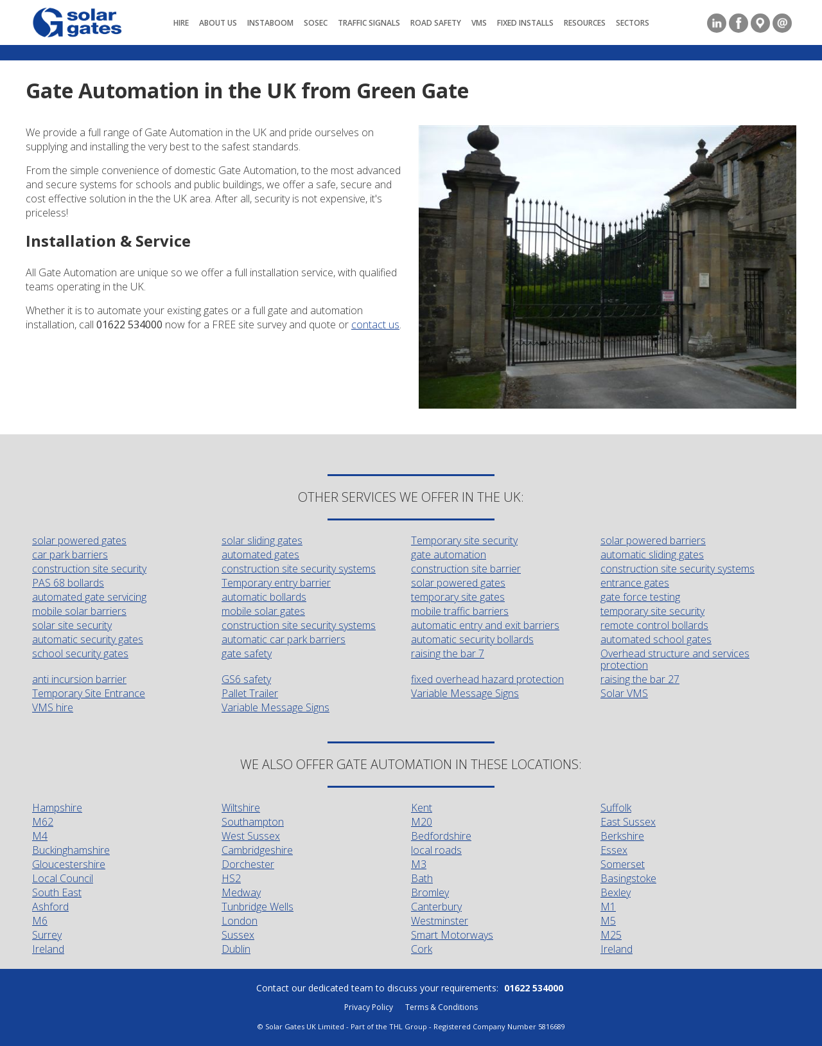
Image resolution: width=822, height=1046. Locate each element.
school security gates (80, 653)
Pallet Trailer (250, 693)
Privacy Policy (368, 1007)
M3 (418, 864)
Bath (422, 878)
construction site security (89, 569)
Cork (421, 949)
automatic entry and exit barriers (485, 625)
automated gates (260, 554)
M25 (611, 935)
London (240, 921)
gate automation (448, 554)
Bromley (430, 892)
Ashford (50, 907)
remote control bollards (654, 625)
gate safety (247, 653)
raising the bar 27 (639, 679)
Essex (613, 850)
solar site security (72, 625)
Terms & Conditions (441, 1007)
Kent (421, 808)
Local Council (62, 878)
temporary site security (652, 611)
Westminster (439, 921)
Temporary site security (464, 540)
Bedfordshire (441, 836)
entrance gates (634, 583)
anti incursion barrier (79, 679)
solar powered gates (79, 540)
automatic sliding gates (652, 554)
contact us (375, 324)
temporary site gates (458, 597)
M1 (608, 907)
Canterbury (436, 907)
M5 (608, 921)
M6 (40, 921)
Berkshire (622, 836)
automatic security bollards (472, 639)
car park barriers (70, 554)
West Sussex (251, 836)
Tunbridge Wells (257, 907)
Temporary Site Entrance (88, 693)
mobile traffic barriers (460, 611)
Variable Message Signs (465, 693)
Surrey (47, 935)
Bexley (615, 892)
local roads (436, 850)
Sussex (238, 935)
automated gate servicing (89, 597)
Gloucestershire (68, 864)
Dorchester (248, 864)
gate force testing (640, 597)
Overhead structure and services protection (674, 659)
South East (57, 892)
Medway (241, 892)
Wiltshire (241, 808)
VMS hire (52, 707)
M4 (40, 836)
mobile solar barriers (79, 611)
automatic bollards (264, 597)
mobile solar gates (263, 611)
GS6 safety (246, 679)
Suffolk (615, 808)
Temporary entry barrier (276, 583)
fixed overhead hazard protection (487, 679)
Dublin (236, 949)
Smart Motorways (452, 935)
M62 (42, 822)
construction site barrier (466, 569)
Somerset (622, 864)
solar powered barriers (653, 540)
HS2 (231, 878)
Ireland (48, 949)
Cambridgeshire (257, 850)
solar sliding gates (262, 540)
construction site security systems (299, 569)
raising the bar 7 (447, 653)
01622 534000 (533, 988)
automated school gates (656, 639)
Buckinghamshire (71, 850)
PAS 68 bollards (68, 583)
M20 (421, 822)
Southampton (253, 822)
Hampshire (57, 808)
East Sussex (628, 822)
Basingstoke (628, 878)
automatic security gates (87, 639)
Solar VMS (624, 693)
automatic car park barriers (283, 639)
